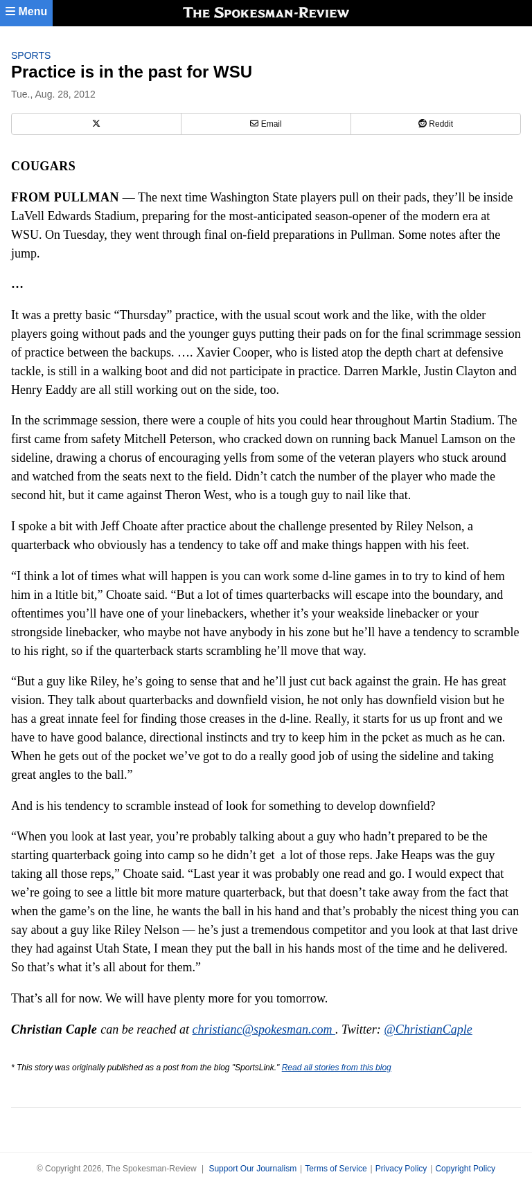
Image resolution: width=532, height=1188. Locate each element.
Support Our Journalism (252, 1168)
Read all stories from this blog (336, 1067)
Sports (31, 55)
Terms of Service (335, 1168)
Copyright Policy (465, 1168)
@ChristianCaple (428, 1029)
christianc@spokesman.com (264, 1029)
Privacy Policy (401, 1168)
